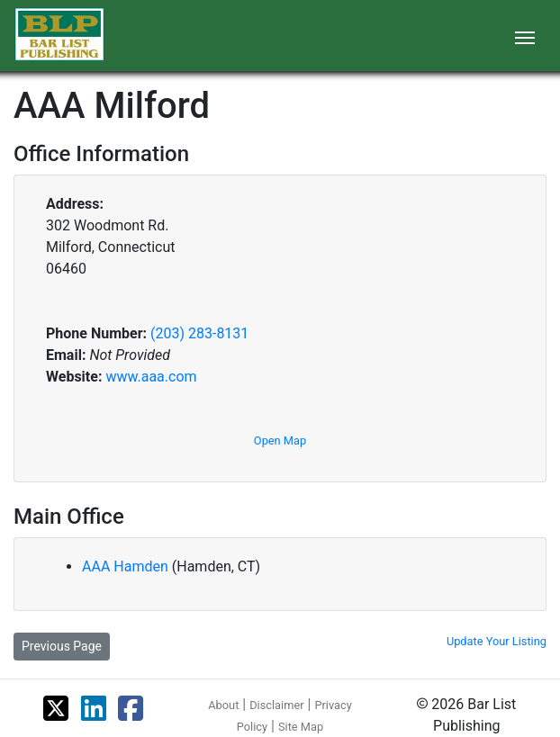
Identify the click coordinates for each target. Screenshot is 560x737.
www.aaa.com (150, 376)
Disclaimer (276, 705)
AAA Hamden (127, 566)
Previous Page (62, 646)
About (223, 705)
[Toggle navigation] (525, 36)
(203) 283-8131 (199, 333)
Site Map (300, 726)
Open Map (280, 440)
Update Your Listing (496, 641)
